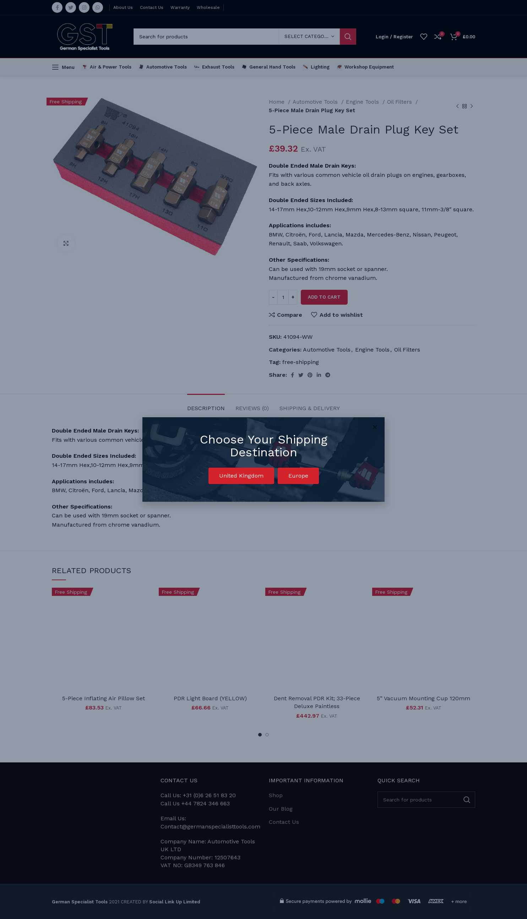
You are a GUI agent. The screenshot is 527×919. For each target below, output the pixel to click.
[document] (263, 459)
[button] (241, 476)
